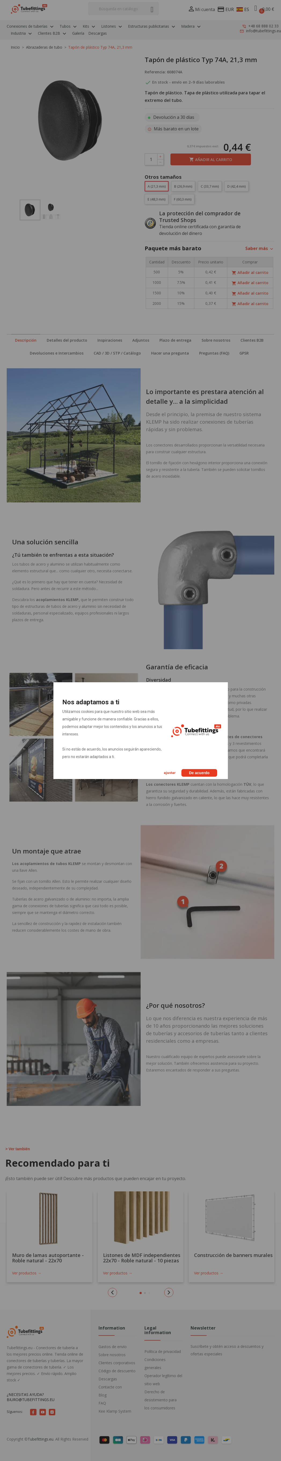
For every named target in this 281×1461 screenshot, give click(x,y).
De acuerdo (199, 773)
